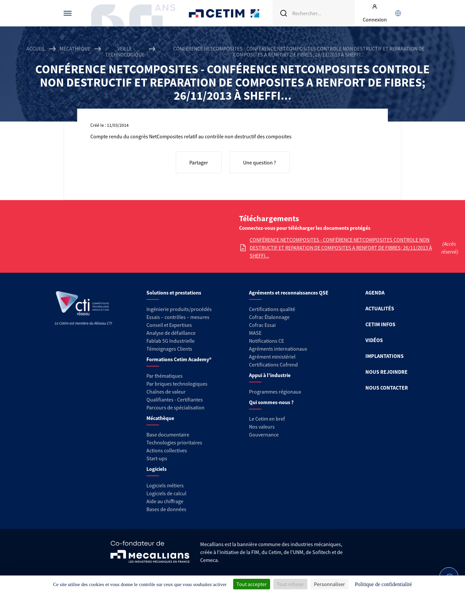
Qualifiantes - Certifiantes (174, 399)
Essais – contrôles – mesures (177, 317)
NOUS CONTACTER (386, 387)
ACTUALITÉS (379, 308)
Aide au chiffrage (164, 501)
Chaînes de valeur (166, 391)
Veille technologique (124, 51)
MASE (255, 333)
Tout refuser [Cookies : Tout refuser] (290, 584)
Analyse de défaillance (171, 333)
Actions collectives (166, 450)
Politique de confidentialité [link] (383, 584)
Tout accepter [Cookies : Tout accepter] (251, 584)
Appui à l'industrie (270, 375)
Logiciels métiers (165, 485)
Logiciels (156, 469)
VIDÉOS (374, 340)
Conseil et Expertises (169, 325)
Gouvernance (264, 434)
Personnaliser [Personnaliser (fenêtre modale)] (329, 584)
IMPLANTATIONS (384, 356)
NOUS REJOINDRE (386, 371)
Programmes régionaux (275, 391)
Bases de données (166, 509)
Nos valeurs (262, 426)
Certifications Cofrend (273, 364)
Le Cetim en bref (267, 418)
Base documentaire (167, 434)
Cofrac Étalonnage (269, 317)
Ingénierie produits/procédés (179, 309)
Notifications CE (266, 340)
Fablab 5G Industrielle (170, 340)
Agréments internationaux (278, 348)
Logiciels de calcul (166, 493)
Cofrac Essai (262, 325)
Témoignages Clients (169, 348)
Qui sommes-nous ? (271, 402)
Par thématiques (164, 375)
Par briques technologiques (176, 383)
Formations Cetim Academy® (178, 359)
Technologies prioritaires (174, 442)
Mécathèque (75, 49)
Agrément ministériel (272, 356)
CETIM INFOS (380, 324)
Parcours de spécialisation (175, 407)
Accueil (35, 49)
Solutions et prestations (173, 292)
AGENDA (375, 292)
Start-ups (156, 458)
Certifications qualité (272, 309)
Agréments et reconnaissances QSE (288, 292)
